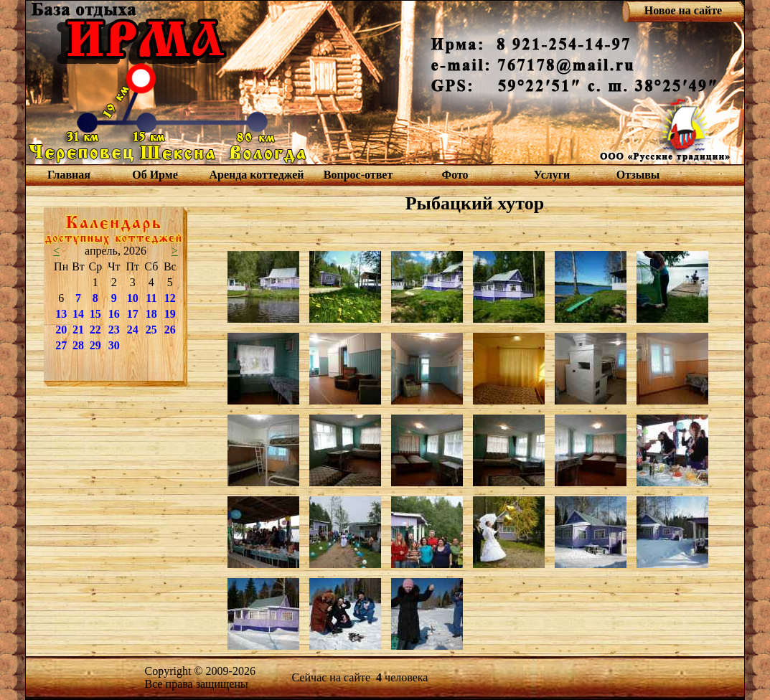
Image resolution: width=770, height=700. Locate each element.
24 (132, 329)
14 (78, 314)
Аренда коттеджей (256, 175)
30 (114, 345)
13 (61, 314)
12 (170, 298)
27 (61, 345)
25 (151, 329)
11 (151, 298)
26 (170, 329)
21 (78, 329)
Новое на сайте (683, 10)
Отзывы (638, 175)
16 (114, 314)
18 (151, 314)
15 (95, 314)
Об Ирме (155, 175)
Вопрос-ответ (358, 175)
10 (132, 298)
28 (78, 345)
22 (95, 329)
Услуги (552, 175)
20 (61, 329)
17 (132, 314)
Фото (454, 175)
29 (95, 345)
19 (170, 314)
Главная (68, 175)
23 (114, 329)
